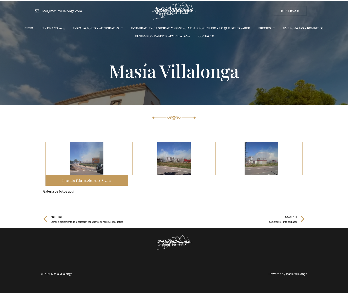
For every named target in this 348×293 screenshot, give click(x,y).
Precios (266, 28)
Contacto (206, 36)
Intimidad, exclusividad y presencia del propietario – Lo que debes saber (190, 28)
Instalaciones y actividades (98, 28)
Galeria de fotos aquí (58, 191)
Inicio (28, 28)
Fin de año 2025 (53, 28)
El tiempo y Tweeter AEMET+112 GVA (162, 36)
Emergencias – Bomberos (303, 28)
